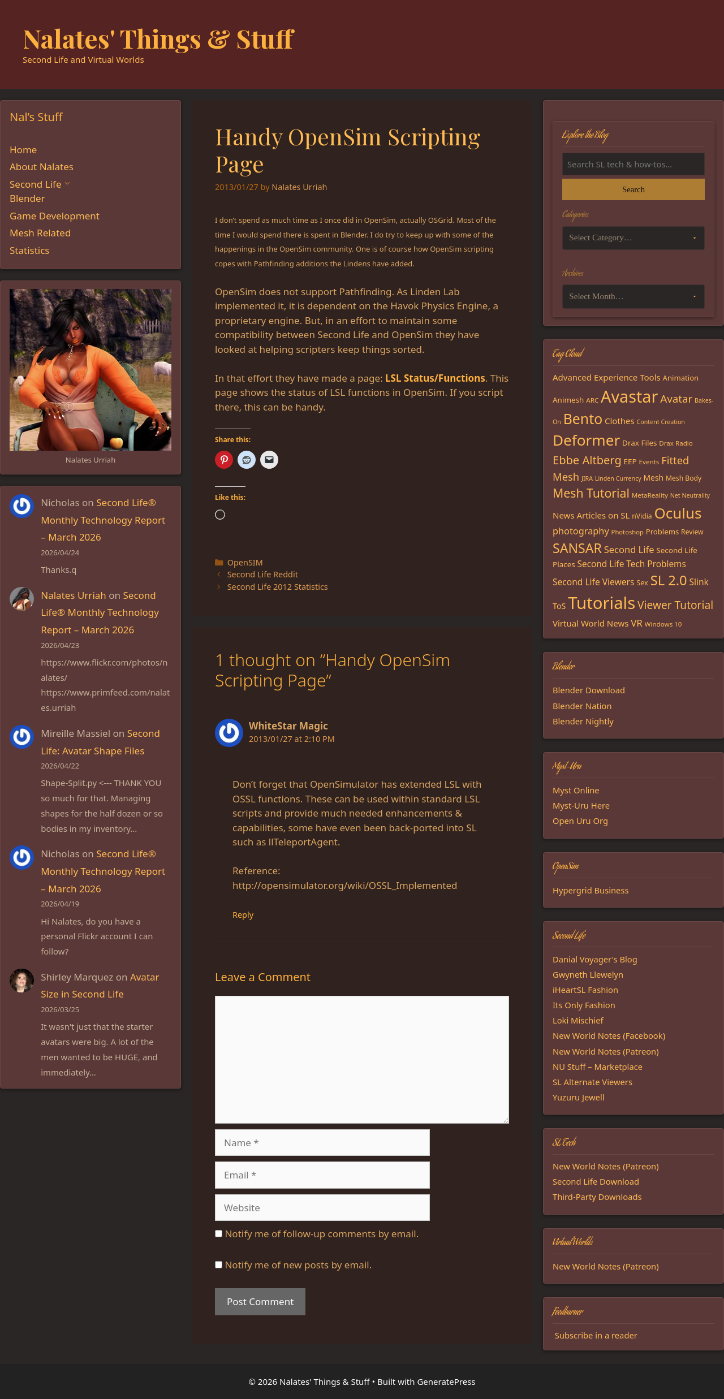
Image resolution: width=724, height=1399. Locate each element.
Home (23, 149)
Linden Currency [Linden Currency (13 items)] (618, 478)
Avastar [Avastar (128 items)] (629, 396)
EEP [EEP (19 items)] (630, 461)
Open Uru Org (580, 820)
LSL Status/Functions (435, 378)
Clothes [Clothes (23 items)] (620, 420)
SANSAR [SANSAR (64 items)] (577, 548)
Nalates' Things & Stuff (158, 38)
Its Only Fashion (584, 1005)
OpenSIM (245, 562)
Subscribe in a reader (596, 1335)
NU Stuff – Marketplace (598, 1066)
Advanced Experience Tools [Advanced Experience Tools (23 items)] (607, 377)
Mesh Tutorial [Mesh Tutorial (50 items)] (591, 493)
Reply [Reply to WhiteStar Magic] (242, 914)
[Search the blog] (633, 164)
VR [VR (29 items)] (637, 622)
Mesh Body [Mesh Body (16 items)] (683, 478)
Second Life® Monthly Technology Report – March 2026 (103, 519)
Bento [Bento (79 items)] (582, 418)
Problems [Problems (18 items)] (662, 531)
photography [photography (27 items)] (581, 531)
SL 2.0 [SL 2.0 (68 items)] (668, 580)
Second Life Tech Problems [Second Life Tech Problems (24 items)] (632, 564)
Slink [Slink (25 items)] (698, 582)
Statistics (30, 250)
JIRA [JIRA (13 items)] (587, 478)
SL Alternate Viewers (592, 1081)
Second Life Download (596, 1181)
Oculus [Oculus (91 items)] (678, 513)
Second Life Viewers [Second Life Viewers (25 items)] (593, 582)
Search (633, 189)
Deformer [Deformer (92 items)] (586, 440)
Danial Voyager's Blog (595, 959)
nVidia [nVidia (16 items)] (642, 516)
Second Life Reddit (262, 574)
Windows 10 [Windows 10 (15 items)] (663, 624)
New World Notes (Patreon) (606, 1051)
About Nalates (42, 166)
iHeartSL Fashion (585, 989)
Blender (27, 198)
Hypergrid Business (591, 890)
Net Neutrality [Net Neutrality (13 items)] (690, 495)
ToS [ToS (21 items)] (559, 606)
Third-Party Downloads (597, 1196)
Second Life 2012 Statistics (277, 586)
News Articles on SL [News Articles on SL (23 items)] (591, 515)
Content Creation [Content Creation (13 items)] (661, 422)
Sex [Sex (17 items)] (642, 582)
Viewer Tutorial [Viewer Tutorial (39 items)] (675, 605)
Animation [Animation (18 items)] (681, 378)
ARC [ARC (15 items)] (592, 400)
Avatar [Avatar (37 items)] (676, 398)
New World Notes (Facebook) (609, 1035)
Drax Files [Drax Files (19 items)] (639, 443)
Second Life (35, 184)
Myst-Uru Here (581, 805)
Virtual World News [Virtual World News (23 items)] (590, 623)
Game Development (55, 215)
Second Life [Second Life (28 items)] (629, 549)
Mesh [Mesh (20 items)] (654, 477)
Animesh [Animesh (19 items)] (568, 400)
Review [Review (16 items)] (692, 532)
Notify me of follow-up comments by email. (322, 1233)
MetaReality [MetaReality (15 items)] (650, 495)
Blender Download (589, 690)
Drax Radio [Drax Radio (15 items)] (676, 443)
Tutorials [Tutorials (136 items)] (601, 602)
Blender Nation (582, 705)
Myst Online (576, 790)
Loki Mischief (578, 1020)
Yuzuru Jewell (579, 1097)
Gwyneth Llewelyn (588, 974)
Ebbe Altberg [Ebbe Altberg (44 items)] (587, 460)
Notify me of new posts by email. (298, 1264)
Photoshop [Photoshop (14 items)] (627, 532)
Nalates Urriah (73, 595)
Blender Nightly (583, 721)
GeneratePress (446, 1381)
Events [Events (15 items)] (649, 461)
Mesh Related (40, 232)
